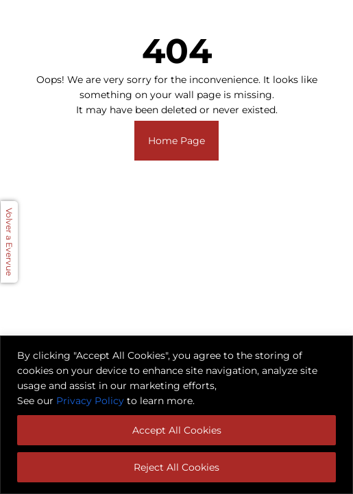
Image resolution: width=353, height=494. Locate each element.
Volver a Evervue (9, 242)
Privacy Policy (90, 401)
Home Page (176, 140)
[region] (176, 415)
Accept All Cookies (176, 430)
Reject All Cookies (176, 467)
